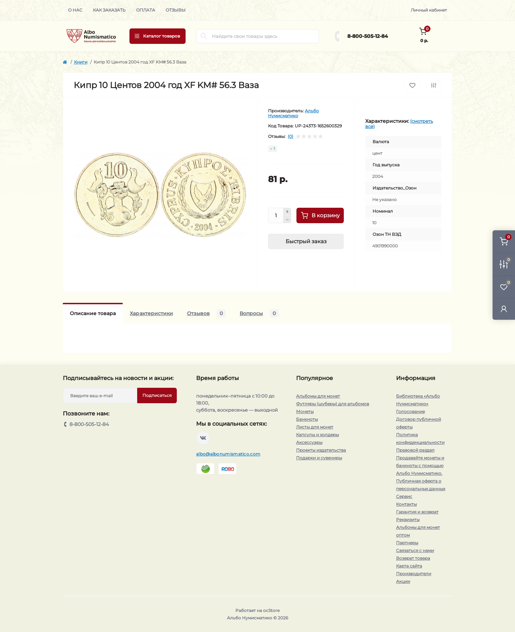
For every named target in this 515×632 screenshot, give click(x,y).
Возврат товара (413, 558)
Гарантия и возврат (417, 511)
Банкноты (307, 419)
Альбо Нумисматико (293, 113)
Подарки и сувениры (319, 457)
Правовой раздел (415, 450)
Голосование (410, 411)
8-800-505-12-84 (367, 36)
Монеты (305, 411)
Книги (80, 62)
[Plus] (287, 211)
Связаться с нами (415, 550)
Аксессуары (309, 442)
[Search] (204, 36)
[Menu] (157, 36)
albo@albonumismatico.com (228, 454)
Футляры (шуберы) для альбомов (332, 403)
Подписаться (157, 395)
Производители (413, 573)
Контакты (406, 504)
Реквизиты (408, 519)
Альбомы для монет (318, 396)
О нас (75, 10)
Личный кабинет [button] (429, 10)
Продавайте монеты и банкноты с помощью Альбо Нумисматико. (420, 465)
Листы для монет (314, 427)
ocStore (271, 610)
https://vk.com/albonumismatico (203, 438)
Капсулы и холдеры (317, 434)
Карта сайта (409, 565)
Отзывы (176, 10)
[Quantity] (275, 215)
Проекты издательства (321, 450)
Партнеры (407, 542)
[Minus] (287, 220)
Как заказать (109, 10)
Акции (403, 581)
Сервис (404, 496)
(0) (290, 136)
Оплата (145, 10)
